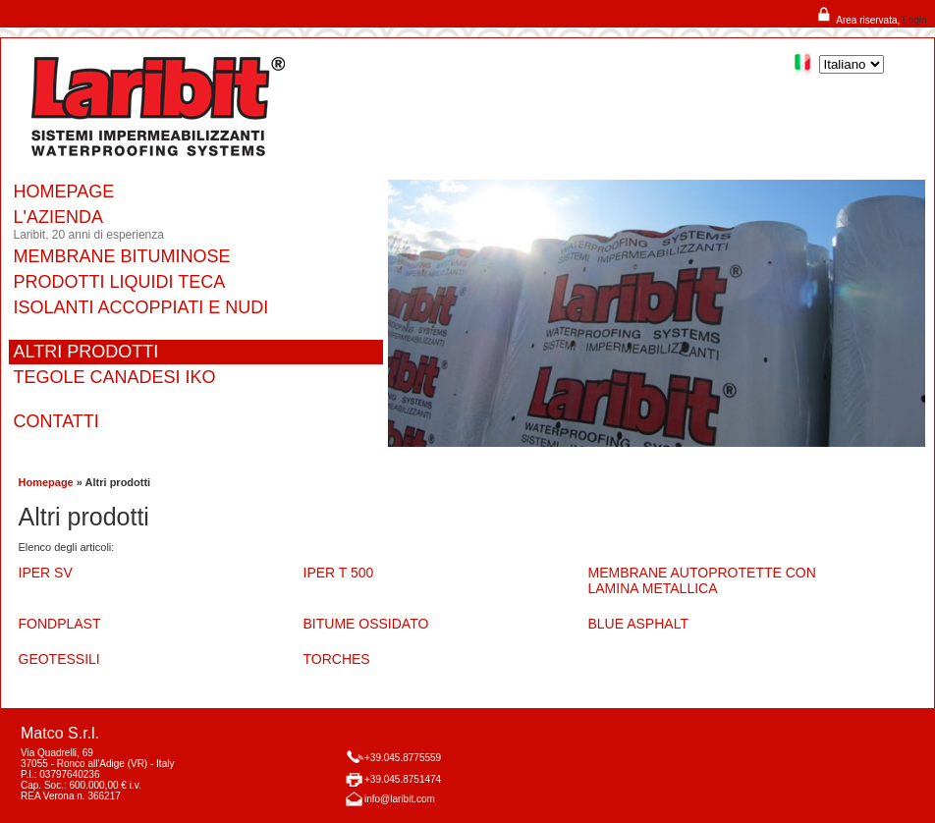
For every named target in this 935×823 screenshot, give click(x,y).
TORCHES (336, 659)
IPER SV (46, 572)
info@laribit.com (399, 799)
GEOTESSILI (59, 659)
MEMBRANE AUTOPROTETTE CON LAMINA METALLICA (702, 580)
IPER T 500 (338, 572)
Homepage (46, 482)
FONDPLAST (60, 623)
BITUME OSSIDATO (366, 623)
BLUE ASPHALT (638, 623)
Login (914, 20)
